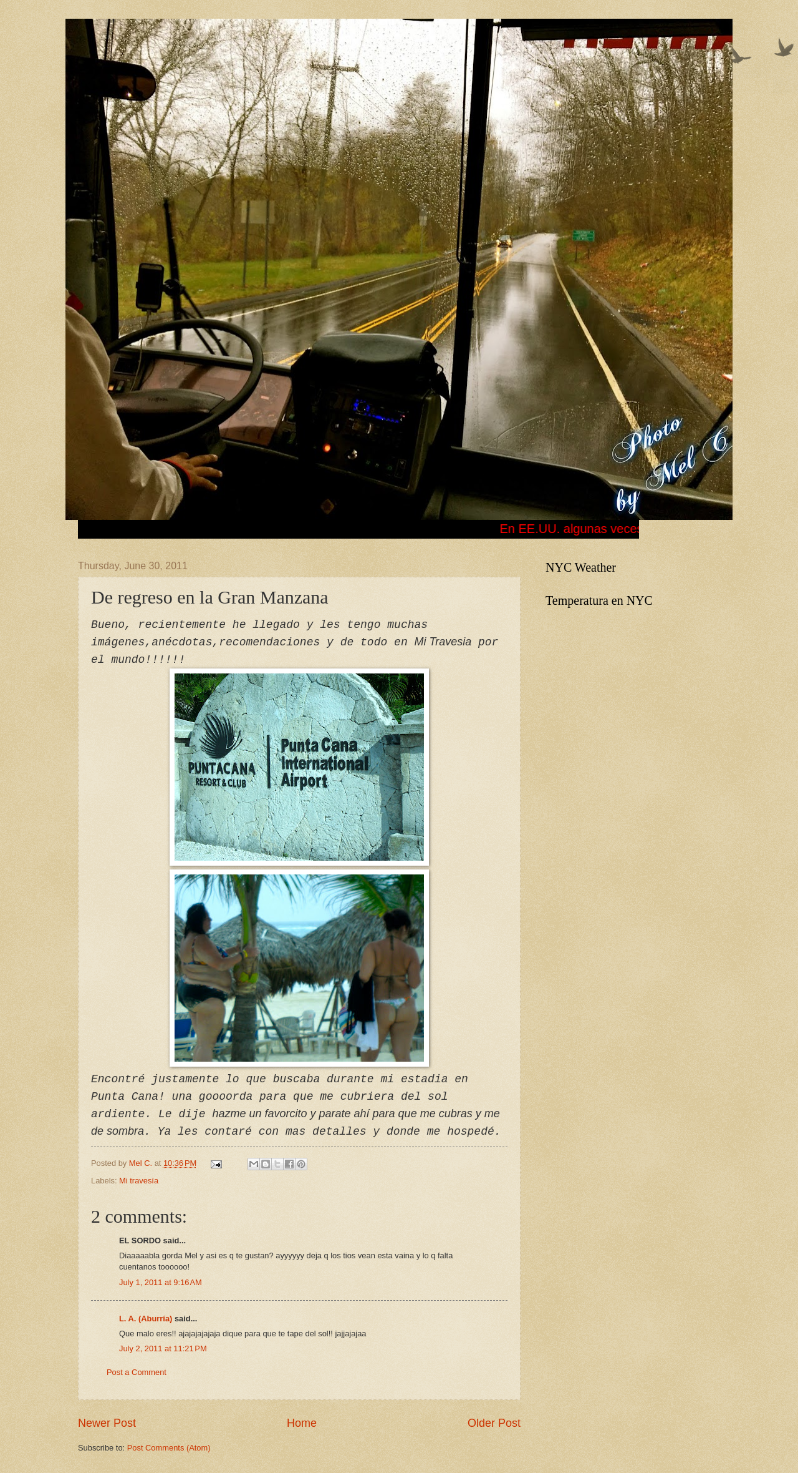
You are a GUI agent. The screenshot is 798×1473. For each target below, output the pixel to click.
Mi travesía (138, 1180)
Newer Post (107, 1423)
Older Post (494, 1423)
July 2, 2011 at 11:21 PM (163, 1348)
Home (302, 1423)
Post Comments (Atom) (169, 1447)
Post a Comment (136, 1372)
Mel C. (142, 1163)
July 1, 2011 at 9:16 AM (160, 1282)
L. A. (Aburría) (145, 1318)
